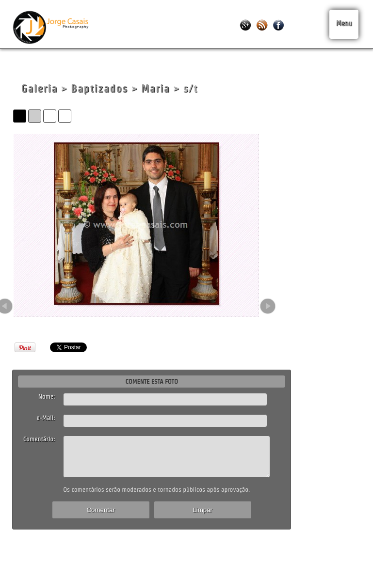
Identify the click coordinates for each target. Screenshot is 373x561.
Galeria (39, 88)
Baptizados (99, 88)
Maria (155, 88)
